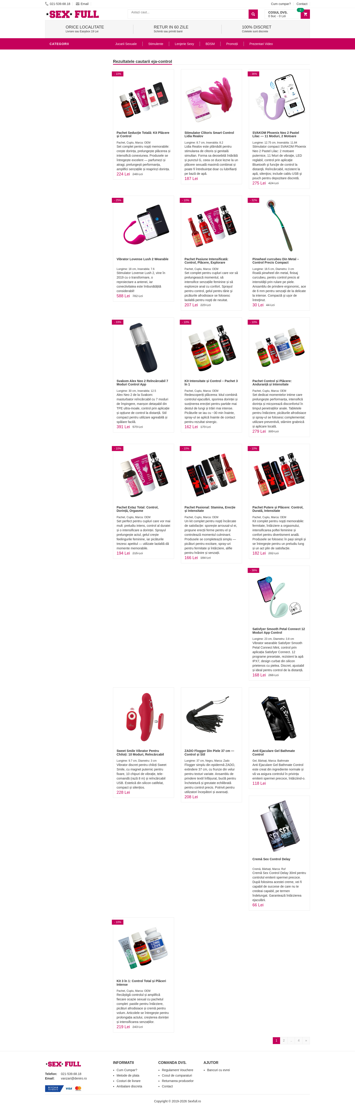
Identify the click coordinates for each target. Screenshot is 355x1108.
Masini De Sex (62, 141)
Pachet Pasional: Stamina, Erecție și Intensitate (210, 509)
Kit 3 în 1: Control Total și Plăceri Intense (141, 982)
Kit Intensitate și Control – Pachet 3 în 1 (211, 382)
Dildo (56, 93)
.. (291, 1040)
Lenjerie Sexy (63, 87)
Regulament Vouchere (177, 1070)
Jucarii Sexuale (126, 44)
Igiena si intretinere (69, 80)
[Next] (306, 1040)
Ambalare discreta (129, 1086)
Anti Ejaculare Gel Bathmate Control (273, 752)
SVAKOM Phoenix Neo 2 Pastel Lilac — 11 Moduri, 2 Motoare (275, 134)
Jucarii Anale (63, 107)
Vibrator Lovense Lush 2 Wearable (142, 259)
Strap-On (59, 121)
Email (82, 4)
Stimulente (155, 44)
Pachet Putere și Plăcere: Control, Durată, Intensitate (277, 509)
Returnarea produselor (178, 1081)
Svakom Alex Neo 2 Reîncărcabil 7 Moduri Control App (142, 382)
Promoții (232, 44)
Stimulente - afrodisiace (73, 53)
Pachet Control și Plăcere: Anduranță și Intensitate (272, 382)
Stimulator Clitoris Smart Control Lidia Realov (209, 134)
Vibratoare (61, 66)
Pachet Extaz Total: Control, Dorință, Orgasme (137, 509)
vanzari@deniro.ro (74, 1078)
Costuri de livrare (129, 1081)
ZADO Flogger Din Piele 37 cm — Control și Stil (209, 752)
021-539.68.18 (57, 4)
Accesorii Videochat (69, 154)
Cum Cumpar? (127, 1070)
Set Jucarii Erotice (68, 134)
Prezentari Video (261, 44)
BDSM (55, 100)
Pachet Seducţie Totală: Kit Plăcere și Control (143, 134)
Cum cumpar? (281, 4)
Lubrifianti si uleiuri (69, 73)
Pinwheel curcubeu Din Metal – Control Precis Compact (275, 260)
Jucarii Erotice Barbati (72, 59)
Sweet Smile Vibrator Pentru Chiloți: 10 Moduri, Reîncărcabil (140, 752)
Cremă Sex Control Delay (271, 859)
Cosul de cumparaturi (177, 1075)
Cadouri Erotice (65, 127)
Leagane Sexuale (66, 148)
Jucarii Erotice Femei (70, 114)
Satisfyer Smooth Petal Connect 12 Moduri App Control (278, 630)
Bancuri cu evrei (218, 1070)
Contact (302, 4)
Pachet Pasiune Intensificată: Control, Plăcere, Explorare (206, 260)
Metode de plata (128, 1075)
